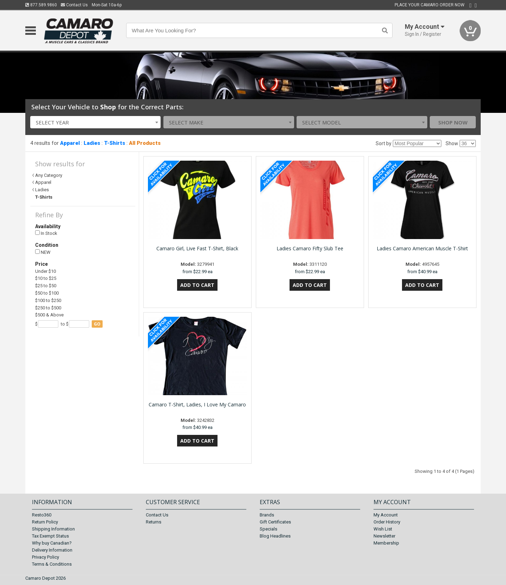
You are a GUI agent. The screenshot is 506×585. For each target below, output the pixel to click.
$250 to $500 (48, 307)
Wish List (383, 529)
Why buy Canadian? (52, 543)
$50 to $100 (47, 293)
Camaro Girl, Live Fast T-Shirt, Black (197, 248)
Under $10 (45, 271)
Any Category (48, 175)
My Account (386, 515)
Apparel (70, 143)
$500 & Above (49, 314)
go (97, 324)
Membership (386, 543)
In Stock (46, 233)
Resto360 (41, 515)
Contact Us (74, 4)
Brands (267, 515)
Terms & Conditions (52, 564)
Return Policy (45, 522)
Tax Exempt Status (50, 536)
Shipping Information (53, 529)
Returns (153, 522)
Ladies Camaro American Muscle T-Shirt (422, 248)
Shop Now (453, 122)
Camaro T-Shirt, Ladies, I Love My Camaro (197, 404)
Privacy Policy (45, 557)
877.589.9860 (41, 4)
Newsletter (384, 536)
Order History (387, 522)
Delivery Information (52, 550)
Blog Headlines (275, 536)
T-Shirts (114, 143)
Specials (268, 529)
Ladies (92, 143)
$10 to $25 (45, 278)
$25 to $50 (45, 285)
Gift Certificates (275, 522)
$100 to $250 (48, 300)
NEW (43, 252)
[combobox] (95, 122)
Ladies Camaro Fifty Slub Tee (310, 248)
